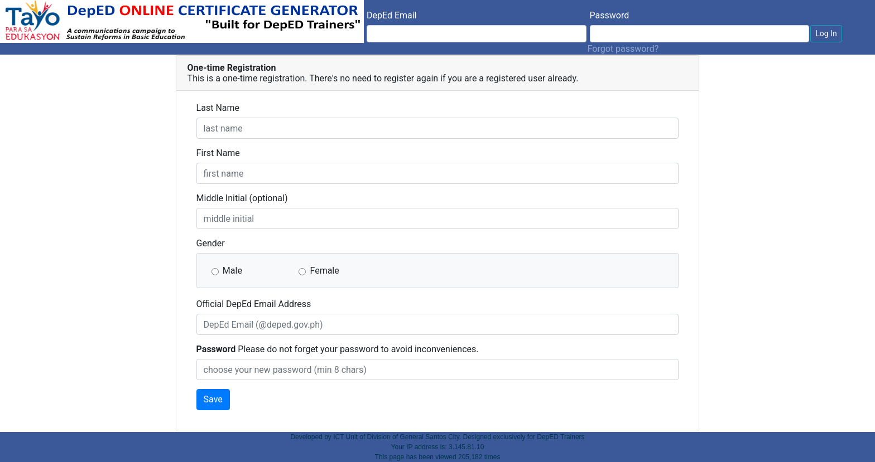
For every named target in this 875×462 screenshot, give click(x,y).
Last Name (217, 108)
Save (213, 399)
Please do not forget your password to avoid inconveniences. (358, 349)
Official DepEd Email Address (253, 304)
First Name (218, 153)
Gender (210, 243)
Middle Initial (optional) (242, 198)
